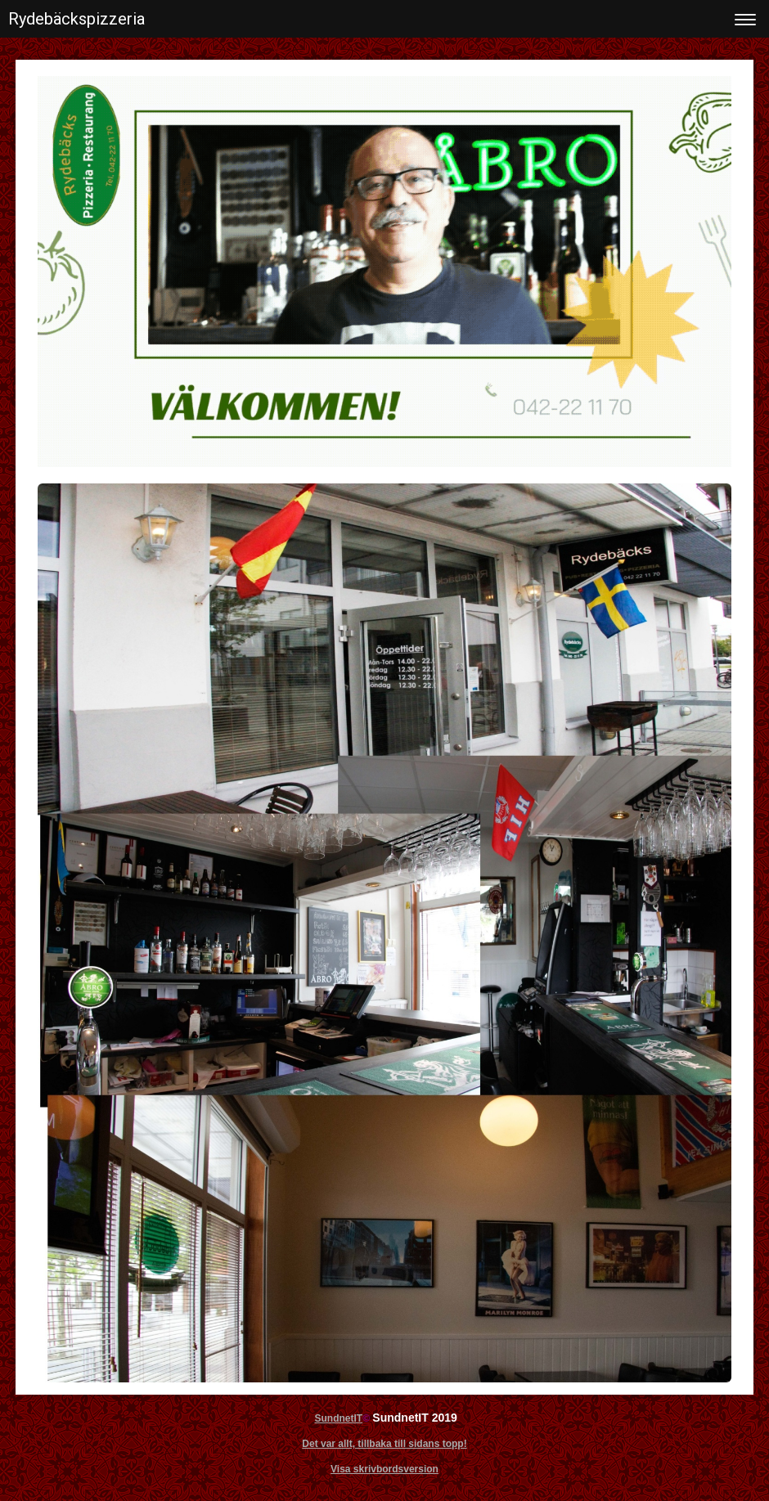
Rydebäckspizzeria (76, 19)
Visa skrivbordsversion (384, 1469)
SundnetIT (339, 1418)
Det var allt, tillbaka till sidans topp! (384, 1443)
